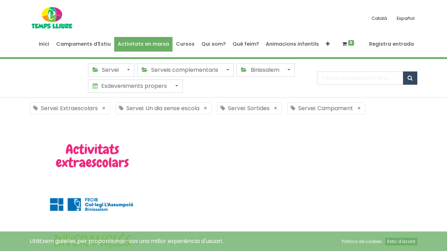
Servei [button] (106, 70)
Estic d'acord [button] (401, 241)
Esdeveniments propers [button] (130, 86)
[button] (327, 44)
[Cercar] (410, 78)
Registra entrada (391, 43)
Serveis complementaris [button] (181, 70)
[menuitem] (44, 44)
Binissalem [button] (260, 70)
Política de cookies (362, 241)
